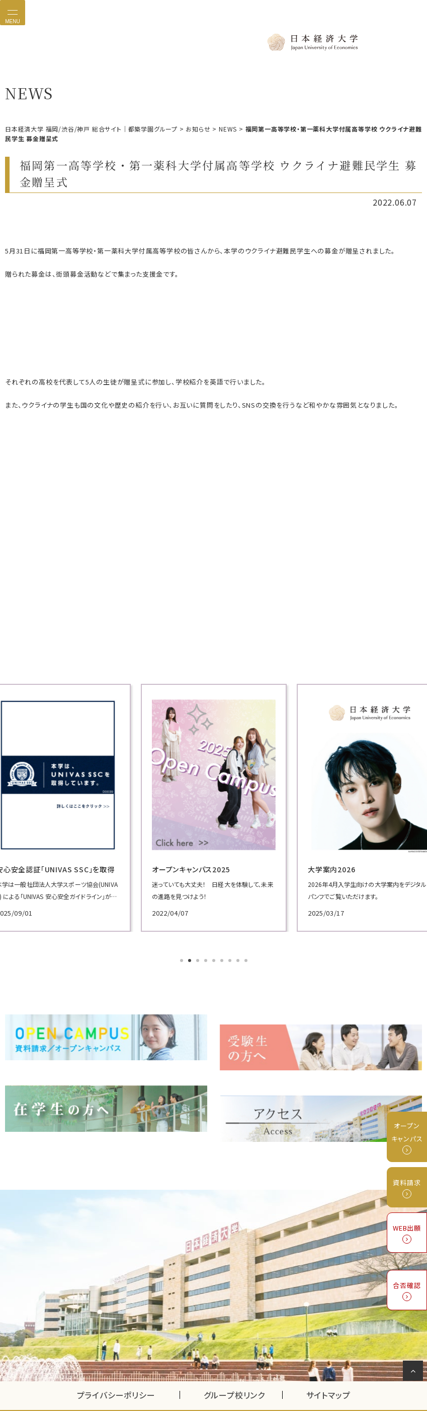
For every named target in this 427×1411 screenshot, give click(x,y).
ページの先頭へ (414, 1373)
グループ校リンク (243, 1368)
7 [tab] (230, 954)
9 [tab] (246, 954)
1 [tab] (182, 954)
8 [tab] (238, 954)
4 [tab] (206, 954)
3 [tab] (198, 954)
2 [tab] (190, 954)
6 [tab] (222, 954)
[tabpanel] (214, 802)
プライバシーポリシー (116, 1368)
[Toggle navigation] (12, 12)
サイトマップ (328, 1368)
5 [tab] (214, 954)
